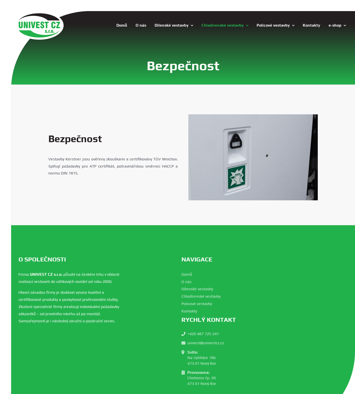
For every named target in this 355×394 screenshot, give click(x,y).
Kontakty (189, 311)
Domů (186, 274)
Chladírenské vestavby (201, 296)
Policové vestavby (196, 303)
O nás (186, 281)
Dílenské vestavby (197, 289)
